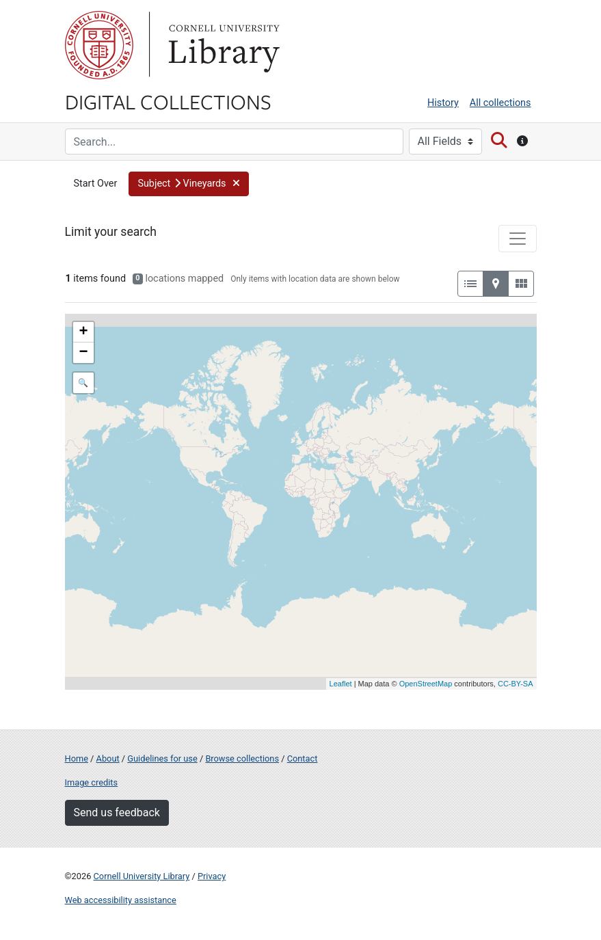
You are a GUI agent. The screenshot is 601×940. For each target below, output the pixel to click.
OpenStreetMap (426, 684)
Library (222, 45)
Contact (302, 758)
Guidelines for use (162, 758)
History (443, 103)
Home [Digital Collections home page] (76, 758)
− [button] (83, 353)
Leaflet (341, 684)
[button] (189, 184)
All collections (500, 103)
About (108, 758)
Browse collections (242, 758)
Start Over (96, 183)
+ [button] (83, 332)
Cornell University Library (142, 876)
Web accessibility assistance (120, 900)
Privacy (212, 876)
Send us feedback (117, 812)
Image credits (91, 782)
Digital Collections (168, 101)
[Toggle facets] (517, 238)
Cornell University (99, 45)
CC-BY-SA (515, 684)
